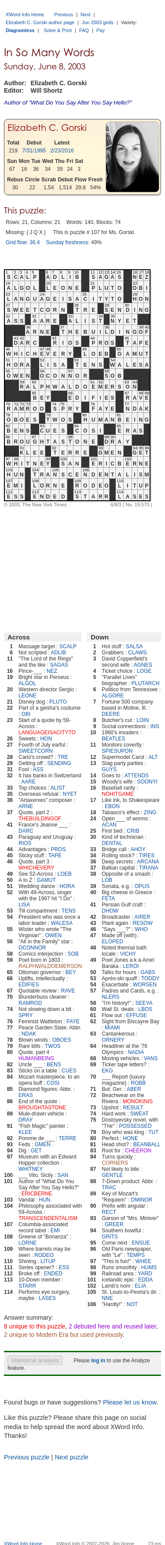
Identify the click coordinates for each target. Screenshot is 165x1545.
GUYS (109, 769)
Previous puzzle (26, 1457)
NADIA (136, 1052)
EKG (107, 1071)
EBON (112, 806)
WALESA (62, 923)
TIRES (146, 855)
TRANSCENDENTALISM (47, 1218)
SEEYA (143, 1003)
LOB (107, 880)
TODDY (150, 978)
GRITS (110, 1237)
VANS (151, 1058)
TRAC (109, 1187)
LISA (24, 905)
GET (36, 1151)
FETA (108, 898)
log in (98, 1360)
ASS (38, 769)
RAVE (68, 991)
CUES (69, 1071)
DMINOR (142, 1200)
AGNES (143, 665)
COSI (53, 1083)
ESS (64, 1267)
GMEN (43, 1144)
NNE (107, 1298)
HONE (130, 1138)
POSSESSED (135, 1126)
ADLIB (58, 653)
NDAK (29, 1034)
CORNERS (115, 1163)
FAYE (73, 1021)
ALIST (58, 788)
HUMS (149, 1267)
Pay (100, 30)
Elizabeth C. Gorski (47, 128)
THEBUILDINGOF (39, 819)
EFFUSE (136, 1015)
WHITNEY (30, 1169)
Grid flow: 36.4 (23, 242)
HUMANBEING (36, 1058)
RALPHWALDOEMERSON (50, 966)
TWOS (53, 1046)
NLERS (110, 997)
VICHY (128, 954)
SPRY (25, 1015)
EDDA (145, 1280)
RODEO (44, 1255)
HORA (67, 886)
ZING (150, 812)
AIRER (142, 917)
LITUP (47, 1261)
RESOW (142, 923)
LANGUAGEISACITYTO (47, 732)
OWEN (53, 935)
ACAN (109, 825)
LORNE (27, 1243)
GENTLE (112, 1175)
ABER (134, 1089)
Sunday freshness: (67, 242)
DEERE (111, 714)
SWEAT (139, 1114)
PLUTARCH (146, 683)
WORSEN (145, 985)
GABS (147, 972)
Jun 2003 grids (98, 22)
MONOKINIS (138, 1101)
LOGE (144, 671)
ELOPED (112, 942)
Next (86, 14)
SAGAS (59, 665)
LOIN (142, 720)
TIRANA (148, 868)
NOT (132, 1304)
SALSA (134, 646)
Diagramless (20, 30)
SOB (72, 954)
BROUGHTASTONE (42, 1108)
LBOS (145, 1009)
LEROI (131, 966)
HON (46, 739)
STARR (27, 1286)
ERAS (25, 1095)
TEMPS (136, 1255)
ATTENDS (137, 775)
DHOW (110, 911)
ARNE (25, 806)
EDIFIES (28, 985)
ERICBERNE (37, 1194)
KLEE (25, 1132)
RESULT (133, 1108)
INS (154, 726)
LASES (47, 1298)
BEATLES (113, 739)
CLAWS (137, 653)
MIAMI (112, 1028)
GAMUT (46, 880)
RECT (109, 1212)
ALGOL (27, 683)
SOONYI (147, 782)
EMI (55, 1230)
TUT (153, 1132)
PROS (58, 849)
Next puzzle (71, 1457)
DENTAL (112, 843)
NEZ (52, 671)
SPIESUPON (117, 751)
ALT (153, 757)
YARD (145, 1274)
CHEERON (138, 1151)
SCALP (68, 646)
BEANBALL (147, 1144)
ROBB (138, 1083)
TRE (63, 757)
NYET (70, 794)
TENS (69, 911)
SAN (63, 1175)
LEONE (27, 696)
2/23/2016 (61, 151)
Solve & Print (58, 30)
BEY (71, 972)
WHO (141, 929)
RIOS (24, 843)
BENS (54, 1064)
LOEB (65, 874)
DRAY (25, 1120)
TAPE (55, 855)
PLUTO (58, 702)
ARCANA (148, 862)
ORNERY (113, 1040)
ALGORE (113, 696)
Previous (63, 14)
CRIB (133, 831)
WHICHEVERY (36, 868)
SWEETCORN (35, 751)
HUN (45, 1200)
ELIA (140, 1286)
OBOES (61, 1040)
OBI (26, 714)
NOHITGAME (118, 794)
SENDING (59, 763)
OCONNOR (32, 948)
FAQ (84, 30)
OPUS (142, 886)
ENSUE (141, 1243)
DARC (25, 831)
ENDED (53, 1274)
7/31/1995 (34, 151)
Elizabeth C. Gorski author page (40, 22)
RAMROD (30, 1003)
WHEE (143, 1261)
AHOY (138, 849)
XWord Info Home (25, 14)
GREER (114, 1224)
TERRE (68, 1138)
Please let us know (129, 1402)
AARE (28, 782)
